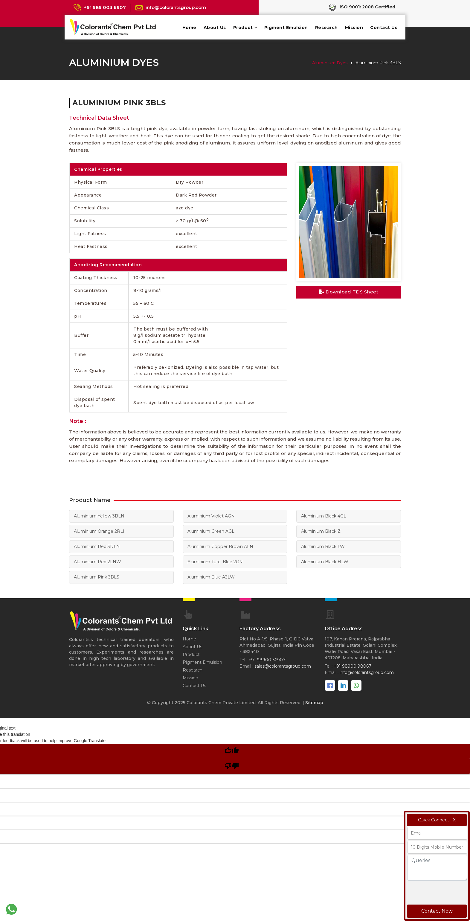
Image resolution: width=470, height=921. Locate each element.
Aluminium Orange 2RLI (99, 531)
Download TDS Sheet (348, 292)
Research (326, 27)
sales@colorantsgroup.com (282, 666)
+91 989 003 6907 (105, 7)
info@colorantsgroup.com (176, 7)
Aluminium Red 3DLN (97, 546)
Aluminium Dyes (330, 63)
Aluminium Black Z (321, 531)
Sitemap (314, 702)
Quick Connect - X (437, 820)
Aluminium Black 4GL (323, 516)
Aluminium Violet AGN (210, 516)
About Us (215, 27)
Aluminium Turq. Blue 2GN (215, 561)
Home (189, 27)
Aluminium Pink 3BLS (96, 577)
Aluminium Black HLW (324, 561)
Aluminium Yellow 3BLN (99, 516)
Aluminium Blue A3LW (211, 577)
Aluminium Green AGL (210, 531)
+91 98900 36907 (267, 659)
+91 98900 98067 (352, 666)
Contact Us (383, 27)
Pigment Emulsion (286, 27)
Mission (354, 27)
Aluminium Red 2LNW (97, 561)
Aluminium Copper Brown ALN (219, 546)
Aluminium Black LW (323, 546)
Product (243, 27)
